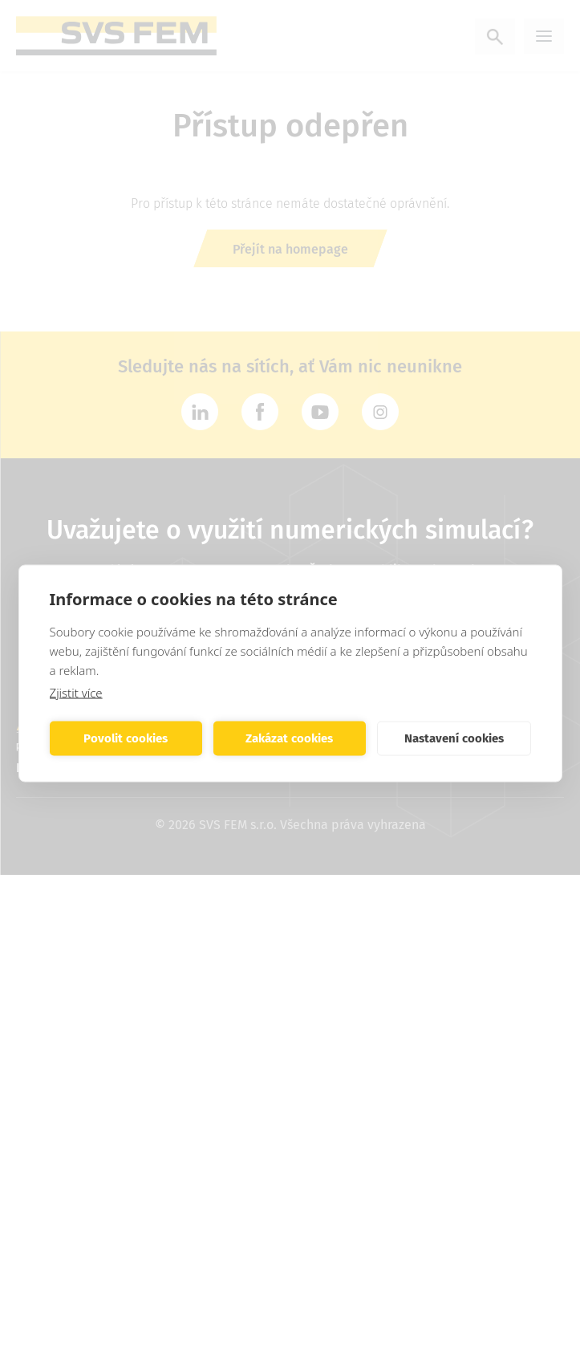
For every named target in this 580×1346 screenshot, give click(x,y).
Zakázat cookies (289, 738)
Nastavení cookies (454, 738)
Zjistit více (76, 692)
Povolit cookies (125, 738)
